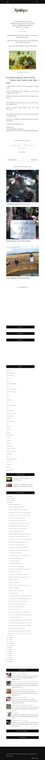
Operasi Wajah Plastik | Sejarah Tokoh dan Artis (19, 525)
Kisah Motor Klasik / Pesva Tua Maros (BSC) (18, 601)
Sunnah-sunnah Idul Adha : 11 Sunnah (17, 517)
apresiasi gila (9, 370)
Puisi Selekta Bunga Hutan (14, 560)
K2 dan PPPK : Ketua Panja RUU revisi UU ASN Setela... (20, 614)
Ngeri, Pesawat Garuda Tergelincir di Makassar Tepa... (20, 625)
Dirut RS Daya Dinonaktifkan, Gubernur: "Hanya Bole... (20, 630)
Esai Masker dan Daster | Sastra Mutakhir (17, 520)
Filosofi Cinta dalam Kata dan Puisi (16, 531)
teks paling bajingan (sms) (11, 459)
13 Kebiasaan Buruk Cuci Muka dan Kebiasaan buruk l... (20, 585)
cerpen (7, 394)
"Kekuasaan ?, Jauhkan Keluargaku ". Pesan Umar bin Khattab (22, 479)
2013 (9, 657)
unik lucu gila (9, 464)
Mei (9, 637)
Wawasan (8, 467)
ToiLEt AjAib (14, 712)
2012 (9, 659)
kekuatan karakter (10, 410)
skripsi (7, 456)
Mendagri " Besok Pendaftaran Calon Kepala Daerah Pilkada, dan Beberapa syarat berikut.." (23, 485)
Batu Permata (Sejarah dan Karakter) (19, 697)
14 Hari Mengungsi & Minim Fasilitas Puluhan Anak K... (20, 534)
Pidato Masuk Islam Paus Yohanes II (19, 674)
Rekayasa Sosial (9, 445)
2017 (9, 651)
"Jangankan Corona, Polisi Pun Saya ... (19, 204)
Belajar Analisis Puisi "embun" (15, 609)
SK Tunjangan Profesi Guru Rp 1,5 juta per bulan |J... (19, 515)
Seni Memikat (9, 453)
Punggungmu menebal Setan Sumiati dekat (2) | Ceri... (20, 550)
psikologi (8, 432)
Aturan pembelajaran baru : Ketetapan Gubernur (19, 577)
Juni (10, 635)
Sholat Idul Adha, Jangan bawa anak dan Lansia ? (19, 542)
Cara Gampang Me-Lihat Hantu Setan (16, 507)
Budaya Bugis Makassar (11, 383)
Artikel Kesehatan (10, 375)
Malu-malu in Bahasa (10, 421)
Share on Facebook (16, 145)
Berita (24, 151)
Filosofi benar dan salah (11, 405)
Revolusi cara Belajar (10, 448)
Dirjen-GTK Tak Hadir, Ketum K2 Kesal (17, 604)
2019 (9, 647)
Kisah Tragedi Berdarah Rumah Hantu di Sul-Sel (19, 523)
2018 (9, 649)
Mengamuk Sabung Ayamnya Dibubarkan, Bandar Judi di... (20, 595)
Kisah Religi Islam (10, 416)
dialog (7, 397)
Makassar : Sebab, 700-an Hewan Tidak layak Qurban (20, 512)
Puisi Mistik (8, 437)
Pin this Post (23, 148)
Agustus (10, 500)
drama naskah (9, 399)
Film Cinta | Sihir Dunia (13, 579)
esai (7, 402)
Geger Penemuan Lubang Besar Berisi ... (19, 278)
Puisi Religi (8, 440)
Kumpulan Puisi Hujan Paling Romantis (17, 566)
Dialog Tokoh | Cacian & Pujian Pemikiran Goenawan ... (20, 569)
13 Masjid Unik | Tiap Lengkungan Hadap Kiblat (18, 574)
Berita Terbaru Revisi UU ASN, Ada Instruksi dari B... (19, 612)
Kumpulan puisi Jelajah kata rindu (15, 558)
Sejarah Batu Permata (10, 451)
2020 (9, 496)
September (11, 498)
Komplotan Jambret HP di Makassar (16, 606)
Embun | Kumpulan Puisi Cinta (15, 571)
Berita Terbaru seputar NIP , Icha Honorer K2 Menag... (20, 633)
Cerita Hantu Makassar (11, 389)
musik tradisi (9, 426)
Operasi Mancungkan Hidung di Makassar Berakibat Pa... (20, 620)
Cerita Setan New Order (11, 391)
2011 (9, 661)
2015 (9, 653)
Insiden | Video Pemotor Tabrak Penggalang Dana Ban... (20, 539)
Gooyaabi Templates (32, 753)
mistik (7, 424)
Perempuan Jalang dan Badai (15, 504)
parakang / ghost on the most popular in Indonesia (22, 705)
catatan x (8, 386)
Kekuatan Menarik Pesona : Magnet (16, 590)
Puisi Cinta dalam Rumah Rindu (15, 552)
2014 (9, 655)
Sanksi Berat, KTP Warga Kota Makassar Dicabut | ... (20, 536)
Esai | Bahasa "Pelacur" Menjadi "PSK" (16, 628)
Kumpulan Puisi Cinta (13, 593)
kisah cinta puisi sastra (11, 413)
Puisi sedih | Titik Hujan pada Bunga (16, 544)
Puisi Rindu (8, 443)
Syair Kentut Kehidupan (14, 587)
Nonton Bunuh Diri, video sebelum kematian (18, 528)
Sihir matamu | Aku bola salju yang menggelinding (19, 547)
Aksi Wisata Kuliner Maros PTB (15, 617)
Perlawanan (8, 429)
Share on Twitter (30, 145)
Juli (9, 502)
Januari (10, 645)
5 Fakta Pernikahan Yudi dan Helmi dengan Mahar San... (20, 598)
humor (7, 407)
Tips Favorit (8, 461)
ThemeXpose (18, 753)
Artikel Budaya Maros (10, 372)
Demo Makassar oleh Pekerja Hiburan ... (19, 241)
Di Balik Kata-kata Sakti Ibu (14, 582)
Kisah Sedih (8, 418)
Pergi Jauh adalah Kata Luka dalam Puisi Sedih (18, 509)
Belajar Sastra (9, 378)
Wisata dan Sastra (10, 469)
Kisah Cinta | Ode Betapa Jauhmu (16, 563)
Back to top (35, 758)
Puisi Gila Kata (9, 434)
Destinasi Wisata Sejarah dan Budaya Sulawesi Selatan (20, 622)
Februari (10, 643)
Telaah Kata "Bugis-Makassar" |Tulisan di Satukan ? (22, 689)
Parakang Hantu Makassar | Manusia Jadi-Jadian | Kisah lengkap (25, 681)
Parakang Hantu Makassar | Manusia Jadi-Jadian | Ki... (20, 555)
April (10, 639)
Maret (10, 641)
